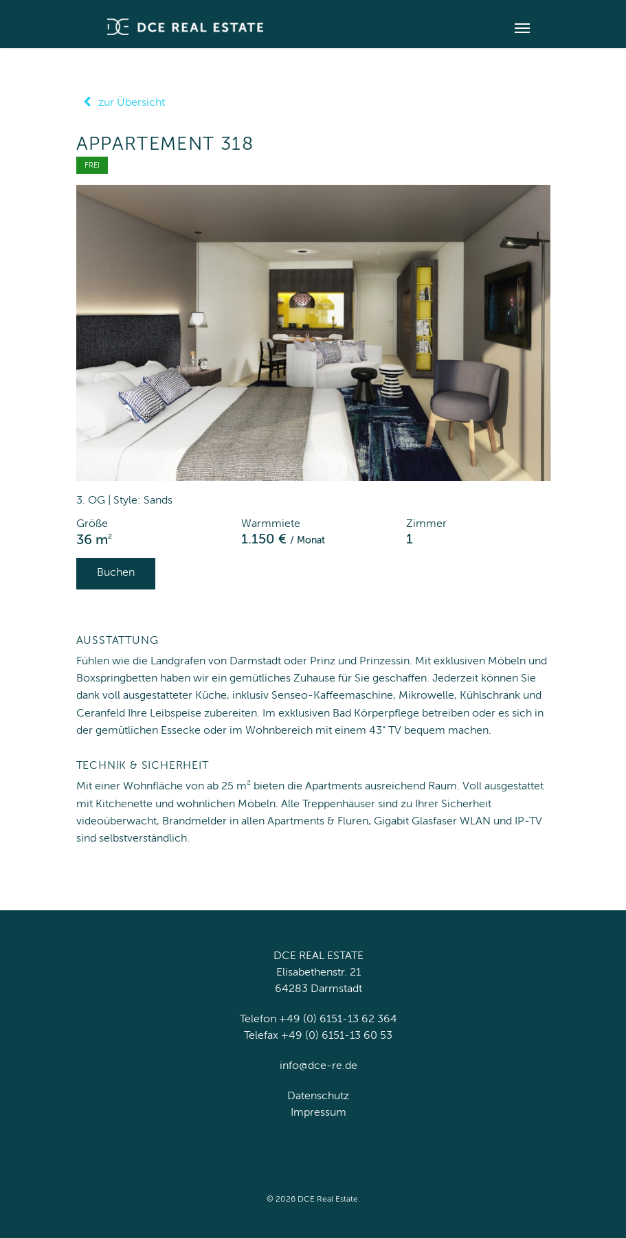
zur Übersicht (120, 103)
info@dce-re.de (318, 1066)
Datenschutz (318, 1096)
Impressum (318, 1112)
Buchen (116, 572)
